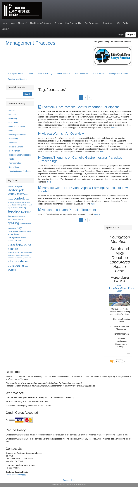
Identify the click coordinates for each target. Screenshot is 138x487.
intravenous (22, 231)
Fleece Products (63, 73)
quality (22, 255)
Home (4, 23)
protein (18, 255)
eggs (16, 202)
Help (73, 480)
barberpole (17, 186)
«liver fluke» (13, 234)
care (26, 194)
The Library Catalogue (40, 23)
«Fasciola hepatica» (19, 205)
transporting (16, 265)
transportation (19, 261)
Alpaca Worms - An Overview (61, 133)
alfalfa (10, 187)
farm (9, 205)
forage (11, 216)
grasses (20, 219)
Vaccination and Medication (20, 171)
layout (29, 231)
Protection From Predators (19, 155)
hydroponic (13, 231)
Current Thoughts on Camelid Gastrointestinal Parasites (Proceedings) (80, 159)
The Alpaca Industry (16, 73)
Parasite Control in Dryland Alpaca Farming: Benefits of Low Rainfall (83, 189)
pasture (13, 249)
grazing (13, 223)
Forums (58, 23)
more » (114, 128)
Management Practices (30, 43)
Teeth (11, 159)
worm (27, 266)
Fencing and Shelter (17, 134)
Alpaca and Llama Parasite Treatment (67, 210)
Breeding (12, 118)
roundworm (18, 258)
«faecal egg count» (24, 202)
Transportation (14, 163)
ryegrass (25, 258)
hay (19, 227)
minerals (23, 238)
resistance (11, 258)
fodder (26, 212)
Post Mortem (14, 150)
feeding (22, 207)
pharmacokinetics (15, 252)
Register (131, 34)
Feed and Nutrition (16, 126)
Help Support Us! (73, 23)
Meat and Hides (81, 73)
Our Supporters (92, 23)
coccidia (10, 199)
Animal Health (98, 73)
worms (12, 269)
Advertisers (108, 23)
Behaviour (13, 110)
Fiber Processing (45, 73)
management (14, 237)
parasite (13, 244)
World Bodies (123, 23)
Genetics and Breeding (17, 79)
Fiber (31, 73)
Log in (121, 34)
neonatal (10, 241)
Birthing (11, 114)
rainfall (27, 255)
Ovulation (12, 142)
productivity (11, 255)
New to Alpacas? (19, 23)
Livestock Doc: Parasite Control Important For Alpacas (79, 107)
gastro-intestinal (19, 216)
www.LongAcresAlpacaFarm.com (121, 288)
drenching (11, 202)
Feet (10, 130)
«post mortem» (27, 252)
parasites (25, 244)
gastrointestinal (13, 219)
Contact (5, 29)
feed (16, 208)
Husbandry (13, 138)
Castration (13, 122)
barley (20, 193)
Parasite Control (15, 146)
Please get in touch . (16, 475)
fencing (14, 212)
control (18, 198)
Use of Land (13, 167)
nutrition (18, 240)
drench (26, 199)
